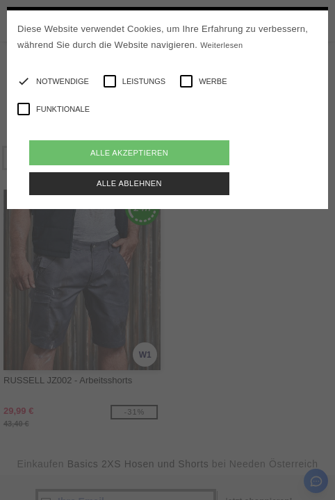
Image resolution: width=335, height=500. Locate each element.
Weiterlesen (221, 45)
